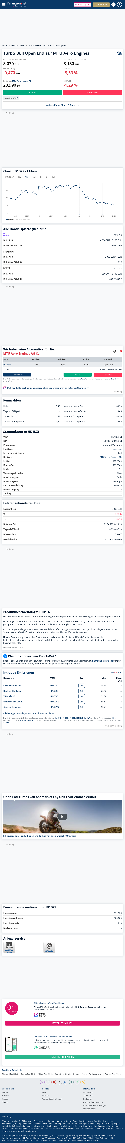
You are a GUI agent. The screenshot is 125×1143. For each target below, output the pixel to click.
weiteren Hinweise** (27, 720)
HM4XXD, (72, 718)
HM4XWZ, (79, 718)
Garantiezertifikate (63, 1074)
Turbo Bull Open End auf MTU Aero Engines (47, 45)
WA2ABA (7, 364)
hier (113, 718)
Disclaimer (87, 1099)
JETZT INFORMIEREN (62, 1023)
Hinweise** (115, 379)
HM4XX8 (54, 691)
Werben (45, 1096)
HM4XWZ (54, 701)
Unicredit (117, 449)
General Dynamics (12, 707)
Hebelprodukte (17, 45)
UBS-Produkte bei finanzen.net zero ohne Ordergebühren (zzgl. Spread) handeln (48, 388)
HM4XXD (54, 696)
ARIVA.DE (65, 1140)
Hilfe (44, 1092)
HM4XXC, (58, 718)
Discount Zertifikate (10, 1074)
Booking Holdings (12, 691)
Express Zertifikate (113, 1074)
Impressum (88, 1092)
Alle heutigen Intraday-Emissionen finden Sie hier (28, 713)
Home (4, 45)
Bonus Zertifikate (28, 1074)
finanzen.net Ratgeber (103, 660)
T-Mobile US (9, 696)
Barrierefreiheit (89, 1109)
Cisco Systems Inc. (12, 685)
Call (81, 685)
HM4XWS (54, 707)
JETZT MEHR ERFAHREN (62, 1056)
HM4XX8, (65, 718)
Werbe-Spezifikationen (52, 1099)
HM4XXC (54, 685)
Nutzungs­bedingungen (93, 1102)
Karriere (5, 1096)
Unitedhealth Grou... (13, 701)
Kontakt (5, 1092)
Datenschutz (88, 1096)
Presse (5, 1099)
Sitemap (5, 1102)
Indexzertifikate (80, 1074)
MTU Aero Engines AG (21, 81)
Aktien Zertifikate (45, 1074)
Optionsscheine (96, 1074)
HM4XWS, (87, 718)
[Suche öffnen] (113, 4)
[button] (82, 4)
